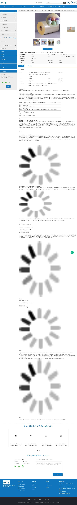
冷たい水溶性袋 (8, 20)
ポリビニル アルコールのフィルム (8, 38)
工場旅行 (33, 6)
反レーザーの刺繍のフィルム (8, 45)
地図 (29, 499)
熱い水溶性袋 (8, 17)
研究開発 (47, 487)
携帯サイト (47, 499)
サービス (34, 487)
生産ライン (48, 484)
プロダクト (14, 6)
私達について (23, 6)
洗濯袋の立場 (8, 48)
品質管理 (42, 6)
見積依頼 (2, 67)
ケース (2, 64)
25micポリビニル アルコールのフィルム (45, 419)
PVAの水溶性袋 (8, 24)
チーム (33, 489)
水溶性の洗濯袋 (8, 14)
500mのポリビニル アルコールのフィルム (28, 419)
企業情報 (2, 51)
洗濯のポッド (8, 42)
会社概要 (34, 484)
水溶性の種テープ (8, 27)
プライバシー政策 (37, 499)
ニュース (2, 62)
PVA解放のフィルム (8, 34)
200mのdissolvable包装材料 (60, 419)
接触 (47, 48)
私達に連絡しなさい (51, 6)
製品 (8, 11)
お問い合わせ (3, 59)
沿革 (33, 485)
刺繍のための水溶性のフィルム (8, 30)
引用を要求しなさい (62, 6)
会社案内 (2, 54)
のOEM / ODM (49, 485)
